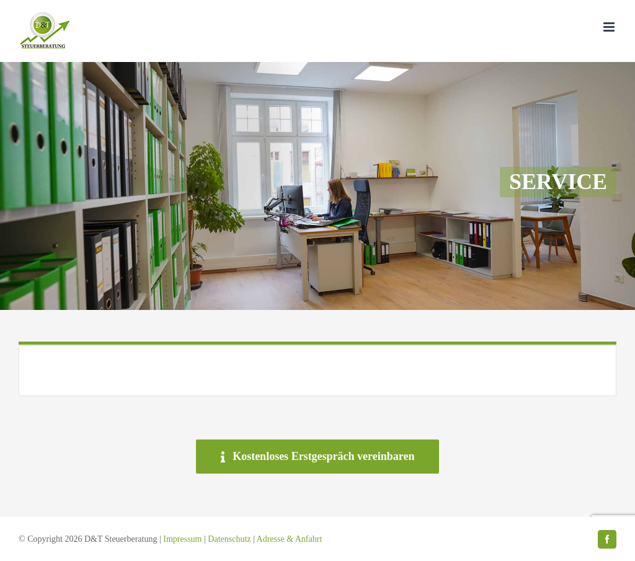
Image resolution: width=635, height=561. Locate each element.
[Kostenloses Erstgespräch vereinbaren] (318, 457)
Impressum (182, 539)
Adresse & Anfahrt (289, 539)
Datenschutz (229, 539)
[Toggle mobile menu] (609, 26)
